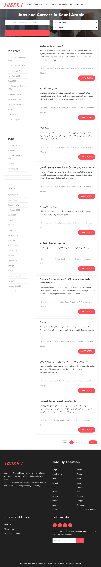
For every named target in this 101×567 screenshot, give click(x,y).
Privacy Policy (9, 529)
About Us (7, 525)
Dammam (14, 205)
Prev (64, 442)
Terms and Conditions (12, 533)
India (79, 492)
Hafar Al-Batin (14, 286)
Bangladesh (81, 505)
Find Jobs (51, 4)
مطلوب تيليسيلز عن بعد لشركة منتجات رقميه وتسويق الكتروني (67, 167)
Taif (11, 225)
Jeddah (13, 200)
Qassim (12, 250)
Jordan (55, 487)
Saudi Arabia (57, 474)
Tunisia (79, 470)
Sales (12, 81)
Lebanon (80, 487)
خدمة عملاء (45, 127)
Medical (12, 109)
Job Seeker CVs (66, 4)
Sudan (79, 474)
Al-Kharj (12, 291)
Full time (14, 145)
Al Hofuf (13, 245)
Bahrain (55, 496)
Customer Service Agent (51, 46)
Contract (13, 164)
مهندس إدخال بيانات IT (49, 206)
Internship (13, 169)
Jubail (12, 215)
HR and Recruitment (18, 66)
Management (15, 99)
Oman (55, 501)
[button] (75, 22)
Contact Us (81, 4)
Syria (79, 478)
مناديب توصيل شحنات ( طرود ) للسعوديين (58, 401)
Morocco (56, 509)
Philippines (81, 501)
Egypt (55, 470)
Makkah (12, 220)
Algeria (55, 505)
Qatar (55, 492)
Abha (11, 266)
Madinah (13, 235)
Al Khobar (14, 210)
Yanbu (12, 230)
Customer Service (16, 104)
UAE (54, 478)
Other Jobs (14, 119)
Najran (11, 281)
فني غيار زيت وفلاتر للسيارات (52, 243)
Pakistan (80, 496)
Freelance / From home (16, 157)
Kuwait (55, 483)
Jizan (11, 240)
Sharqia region (14, 276)
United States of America (86, 509)
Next (92, 442)
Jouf (10, 271)
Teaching (13, 114)
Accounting (14, 94)
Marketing (14, 76)
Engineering (14, 71)
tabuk (12, 256)
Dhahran (12, 261)
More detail (87, 78)
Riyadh (13, 195)
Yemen (79, 483)
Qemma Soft (76, 563)
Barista (43, 322)
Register (39, 4)
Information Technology (17, 59)
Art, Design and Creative (17, 87)
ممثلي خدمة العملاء (48, 88)
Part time (13, 150)
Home (30, 4)
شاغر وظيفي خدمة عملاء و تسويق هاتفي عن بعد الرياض (64, 361)
